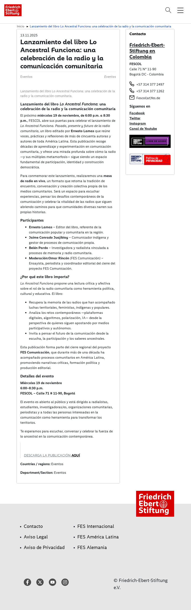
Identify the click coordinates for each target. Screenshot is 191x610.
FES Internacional (95, 526)
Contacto (33, 526)
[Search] (169, 10)
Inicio (20, 26)
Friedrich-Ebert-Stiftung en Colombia (147, 51)
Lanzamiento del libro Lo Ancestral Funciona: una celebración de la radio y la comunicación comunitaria (100, 26)
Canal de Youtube (143, 129)
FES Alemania (92, 547)
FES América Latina (98, 537)
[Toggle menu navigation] (180, 10)
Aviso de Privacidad (44, 547)
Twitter (134, 118)
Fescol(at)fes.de (148, 98)
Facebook (137, 113)
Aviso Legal (36, 537)
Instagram (137, 123)
